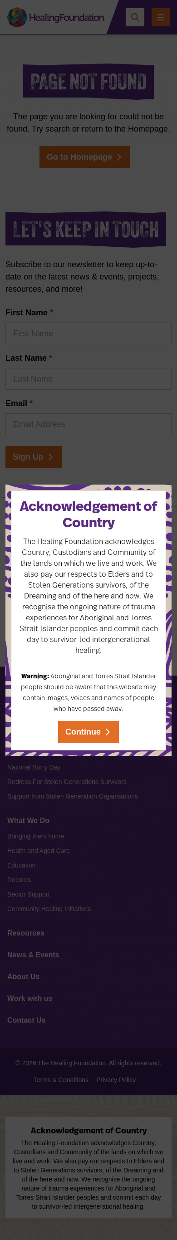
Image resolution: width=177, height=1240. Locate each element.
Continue (83, 731)
